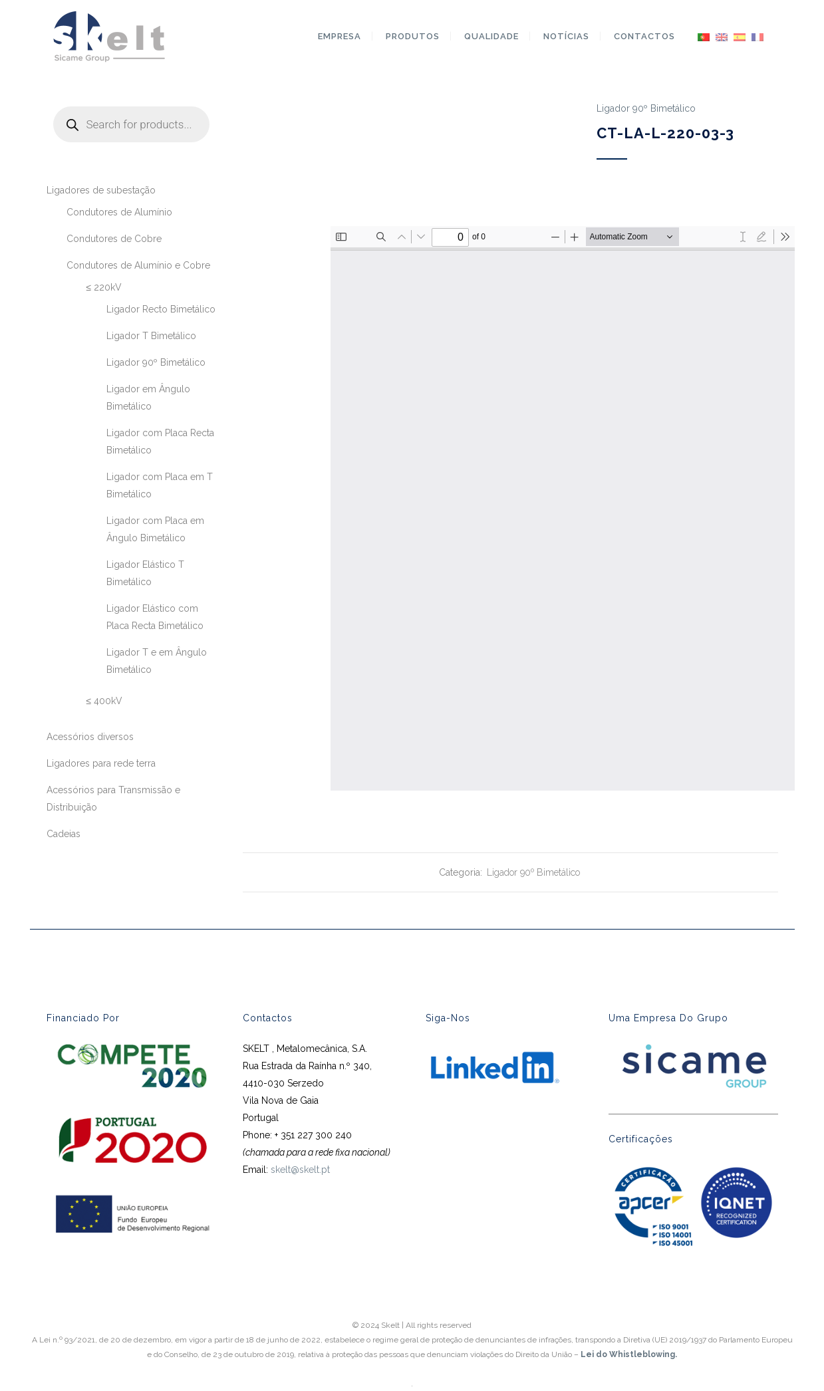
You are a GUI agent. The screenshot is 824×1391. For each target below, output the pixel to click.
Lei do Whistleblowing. (629, 1354)
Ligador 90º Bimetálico (156, 362)
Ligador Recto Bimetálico (160, 309)
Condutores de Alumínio (119, 212)
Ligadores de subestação (101, 190)
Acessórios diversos (90, 736)
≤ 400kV (104, 701)
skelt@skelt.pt (300, 1169)
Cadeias (63, 833)
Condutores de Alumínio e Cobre (138, 265)
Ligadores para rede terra (101, 763)
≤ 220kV (104, 287)
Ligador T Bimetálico (151, 335)
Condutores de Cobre (114, 238)
